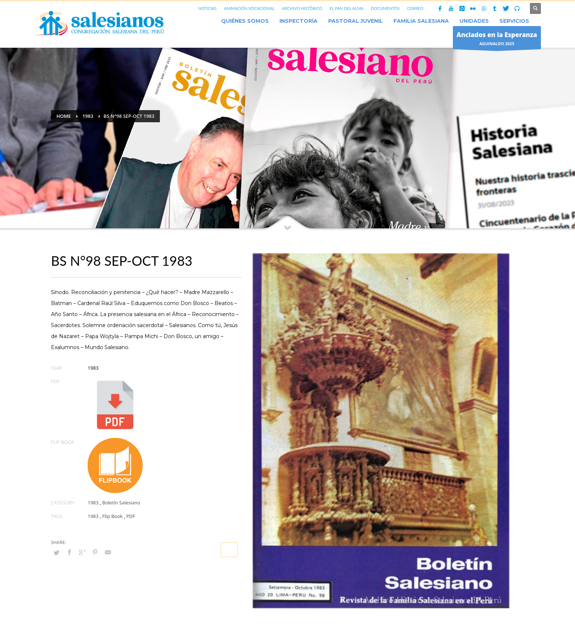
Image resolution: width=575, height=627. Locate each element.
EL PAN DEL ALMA (346, 8)
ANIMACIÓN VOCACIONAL (249, 8)
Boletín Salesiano (121, 502)
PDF (130, 516)
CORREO (415, 8)
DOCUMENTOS (385, 8)
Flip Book (112, 516)
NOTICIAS (207, 8)
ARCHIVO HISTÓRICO (302, 8)
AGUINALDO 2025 (497, 39)
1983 (93, 502)
